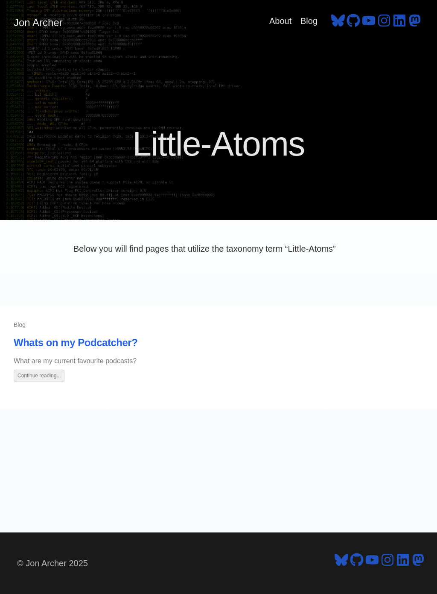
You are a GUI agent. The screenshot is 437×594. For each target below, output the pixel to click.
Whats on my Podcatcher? (75, 342)
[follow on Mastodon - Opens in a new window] (415, 23)
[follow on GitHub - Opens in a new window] (353, 23)
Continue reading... (39, 376)
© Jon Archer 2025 (52, 563)
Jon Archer (38, 22)
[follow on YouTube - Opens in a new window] (369, 23)
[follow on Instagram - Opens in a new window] (384, 23)
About (280, 21)
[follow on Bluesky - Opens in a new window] (338, 23)
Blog (309, 21)
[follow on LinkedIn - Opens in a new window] (399, 23)
